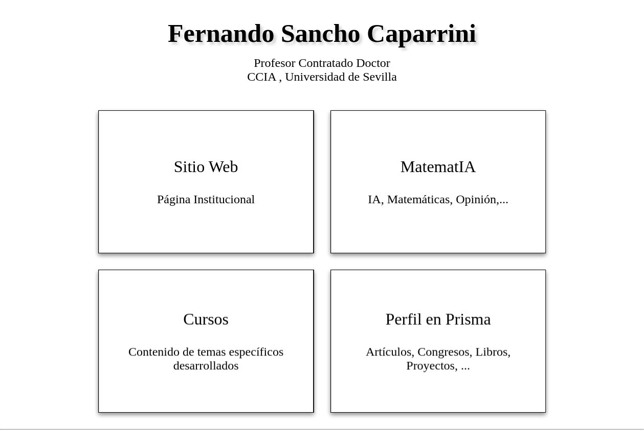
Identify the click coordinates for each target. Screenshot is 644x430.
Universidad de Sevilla (341, 76)
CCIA (263, 76)
